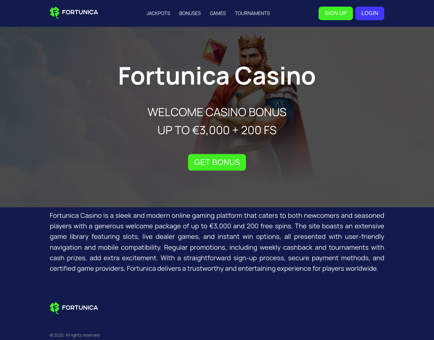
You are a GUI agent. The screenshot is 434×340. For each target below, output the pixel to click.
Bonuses (190, 13)
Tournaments (252, 13)
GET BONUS (217, 162)
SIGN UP (336, 13)
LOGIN (369, 13)
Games (218, 13)
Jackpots (158, 13)
